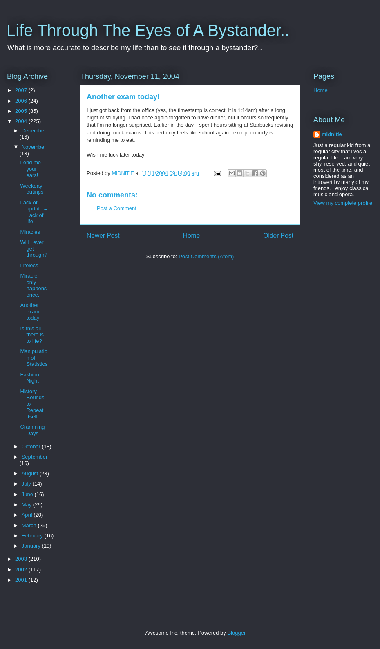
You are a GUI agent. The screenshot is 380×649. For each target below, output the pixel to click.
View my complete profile (342, 203)
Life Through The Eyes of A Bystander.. (148, 30)
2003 (22, 559)
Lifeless (29, 265)
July (27, 484)
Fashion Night (29, 377)
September (35, 457)
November (34, 147)
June (28, 494)
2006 (22, 101)
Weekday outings (31, 189)
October (32, 446)
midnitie (332, 134)
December (34, 131)
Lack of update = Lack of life (33, 212)
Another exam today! (30, 311)
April (28, 515)
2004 (22, 121)
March (30, 525)
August (31, 473)
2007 (22, 90)
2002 (22, 569)
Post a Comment (116, 208)
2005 (22, 111)
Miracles (30, 232)
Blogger (236, 633)
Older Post (278, 235)
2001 (22, 580)
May (27, 504)
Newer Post (103, 235)
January (32, 546)
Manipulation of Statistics (33, 357)
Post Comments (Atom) (206, 256)
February (33, 536)
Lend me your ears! (30, 168)
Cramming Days (32, 430)
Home (191, 235)
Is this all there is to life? (32, 334)
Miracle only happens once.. (33, 285)
